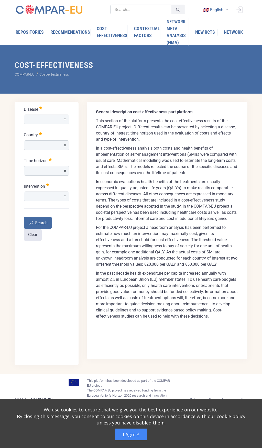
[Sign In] (239, 9)
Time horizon (38, 160)
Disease (33, 109)
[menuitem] (30, 32)
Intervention (36, 186)
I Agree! (131, 434)
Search (38, 223)
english (213, 9)
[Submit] (178, 9)
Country (33, 134)
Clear (32, 234)
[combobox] (215, 10)
